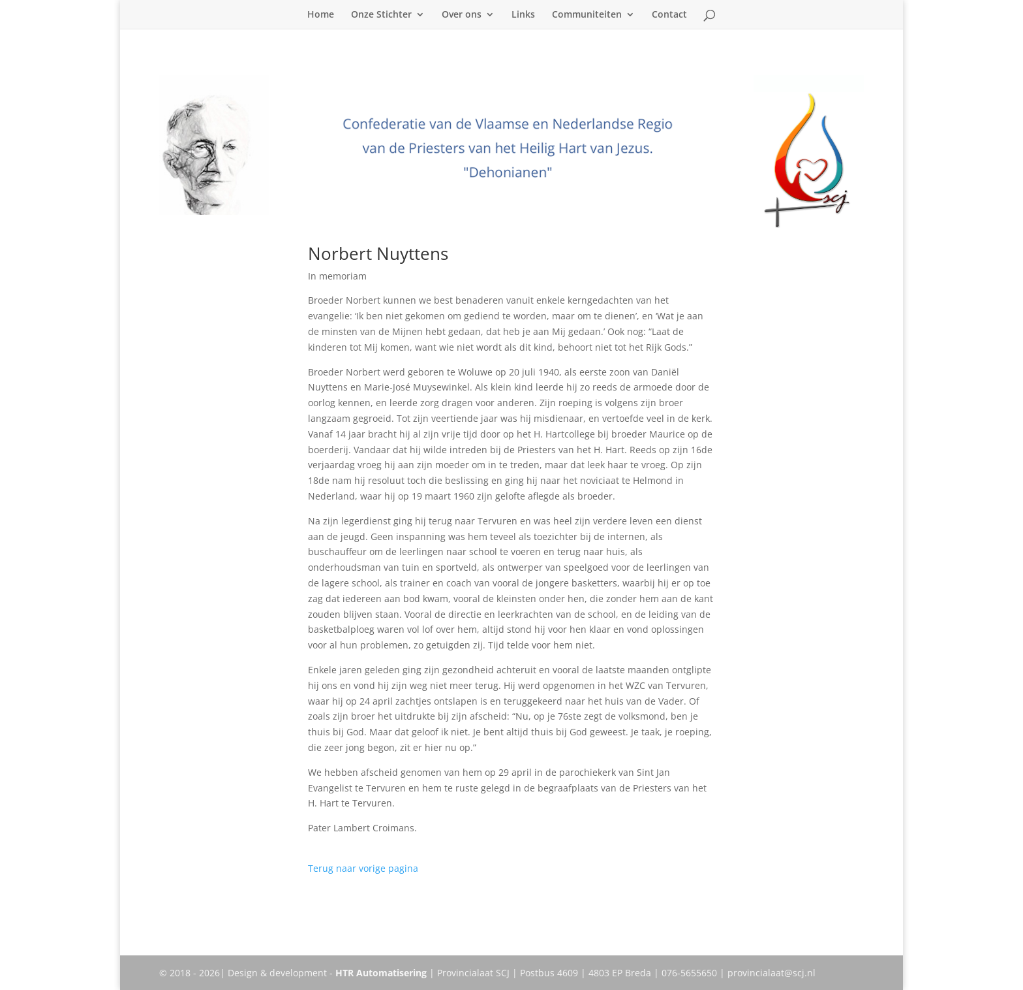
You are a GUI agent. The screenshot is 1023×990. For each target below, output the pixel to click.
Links (523, 15)
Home (320, 15)
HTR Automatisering (381, 972)
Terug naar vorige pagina (363, 868)
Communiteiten (587, 15)
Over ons (461, 15)
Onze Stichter (381, 15)
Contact (669, 15)
